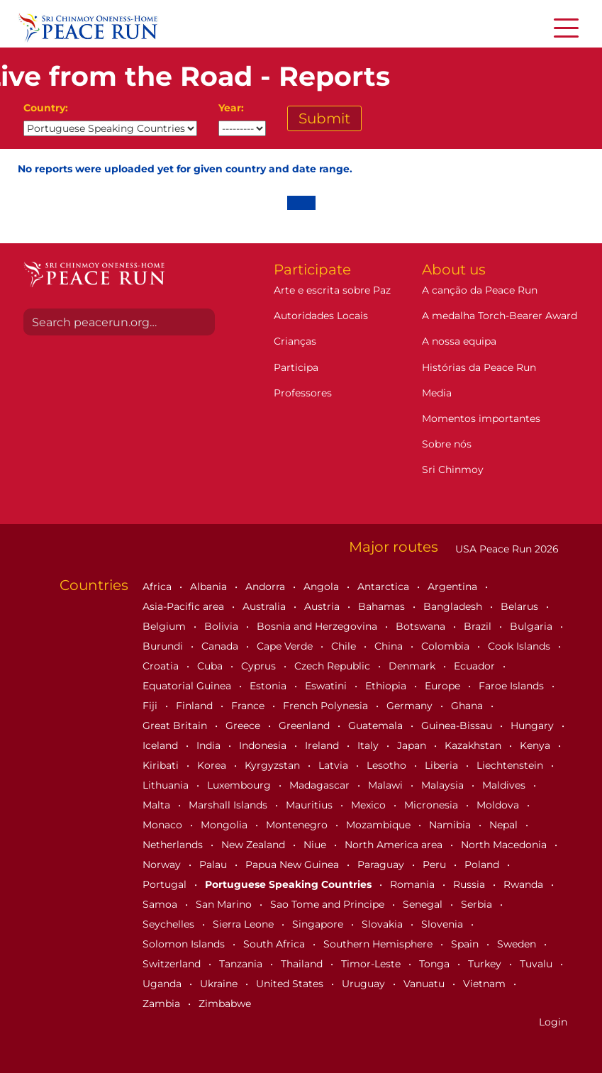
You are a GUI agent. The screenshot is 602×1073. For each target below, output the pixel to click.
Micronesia (432, 805)
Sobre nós (447, 444)
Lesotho (388, 765)
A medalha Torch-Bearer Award (499, 315)
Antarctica (384, 586)
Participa (296, 367)
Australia (266, 606)
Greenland (306, 725)
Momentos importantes (481, 418)
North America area (395, 844)
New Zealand (254, 844)
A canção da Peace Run (479, 290)
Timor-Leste (372, 963)
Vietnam (485, 983)
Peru (436, 864)
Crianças (295, 341)
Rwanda (524, 884)
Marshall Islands (229, 805)
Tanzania (242, 963)
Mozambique (379, 824)
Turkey (486, 963)
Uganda (163, 983)
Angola (322, 586)
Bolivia (222, 626)
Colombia (446, 646)
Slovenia (443, 924)
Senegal (424, 904)
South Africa (275, 944)
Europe (444, 685)
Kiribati (162, 765)
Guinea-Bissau (458, 725)
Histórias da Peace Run (479, 367)
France (249, 705)
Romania (413, 884)
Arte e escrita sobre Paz (332, 290)
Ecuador (476, 666)
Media (437, 393)
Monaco (164, 824)
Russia (470, 884)
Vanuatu (425, 983)
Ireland (323, 745)
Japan (413, 745)
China (390, 646)
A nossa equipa (459, 341)
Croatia (162, 666)
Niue (316, 844)
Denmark (413, 666)
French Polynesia (327, 705)
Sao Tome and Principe (328, 904)
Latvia (334, 765)
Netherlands (174, 844)
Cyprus (260, 666)
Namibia (451, 824)
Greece (244, 725)
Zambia (163, 1003)
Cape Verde (286, 646)
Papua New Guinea (293, 864)
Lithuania (167, 785)
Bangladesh (454, 606)
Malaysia (444, 785)
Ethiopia (387, 685)
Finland (196, 705)
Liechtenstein (511, 765)
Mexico (370, 805)
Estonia (269, 685)
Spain (466, 944)
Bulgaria (532, 626)
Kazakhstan (474, 745)
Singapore (319, 924)
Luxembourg (240, 785)
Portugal (166, 884)
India (209, 745)
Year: (231, 107)
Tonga (435, 963)
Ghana (468, 705)
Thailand (303, 963)
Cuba (211, 666)
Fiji (151, 705)
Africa (158, 586)
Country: (45, 107)
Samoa (161, 904)
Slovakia (384, 924)
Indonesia (264, 745)
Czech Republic (333, 666)
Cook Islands (520, 646)
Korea (213, 765)
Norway (163, 864)
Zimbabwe (225, 1003)
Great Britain (176, 725)
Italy (369, 745)
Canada (221, 646)
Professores (303, 393)
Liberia (443, 765)
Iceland (162, 745)
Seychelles (170, 924)
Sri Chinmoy (453, 469)
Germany (410, 705)
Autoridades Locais (321, 315)
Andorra (266, 586)
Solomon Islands (185, 944)
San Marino (225, 904)
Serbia (478, 904)
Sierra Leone (245, 924)
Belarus (521, 606)
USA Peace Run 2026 (505, 549)
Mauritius (310, 805)
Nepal (504, 824)
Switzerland (173, 963)
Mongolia (225, 824)
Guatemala (377, 725)
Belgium (166, 626)
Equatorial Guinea (188, 685)
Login (553, 1022)
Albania (210, 586)
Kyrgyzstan (274, 765)
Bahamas (383, 606)
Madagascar (320, 785)
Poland (483, 864)
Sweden (518, 944)
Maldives (505, 785)
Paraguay (382, 864)
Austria (323, 606)
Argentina (454, 586)
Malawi (387, 785)
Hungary (534, 725)
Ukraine (220, 983)
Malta (158, 805)
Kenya (536, 745)
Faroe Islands (513, 685)
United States (291, 983)
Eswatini (327, 685)
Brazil (479, 626)
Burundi (164, 646)
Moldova (499, 805)
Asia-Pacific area (185, 606)
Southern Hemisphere (379, 944)
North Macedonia (505, 844)
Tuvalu (537, 963)
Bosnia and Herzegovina (318, 626)
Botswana (422, 626)
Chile (345, 646)
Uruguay (365, 983)
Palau (214, 864)
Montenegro (298, 824)
